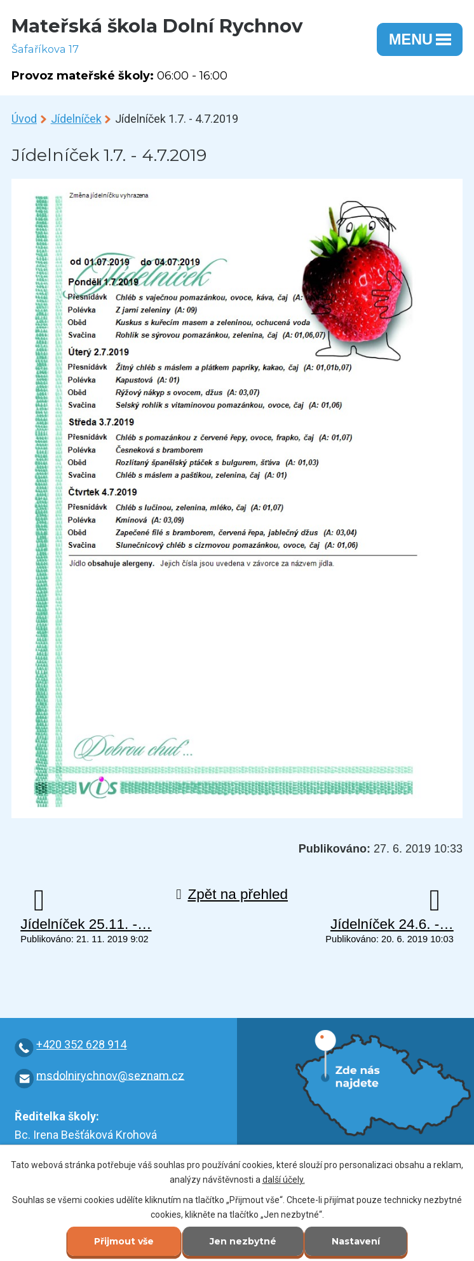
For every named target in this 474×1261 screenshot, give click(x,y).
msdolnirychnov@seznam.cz (110, 1075)
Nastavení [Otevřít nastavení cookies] (356, 1241)
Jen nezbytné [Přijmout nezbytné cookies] (243, 1241)
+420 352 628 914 (81, 1044)
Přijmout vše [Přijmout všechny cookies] (124, 1241)
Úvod (24, 118)
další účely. (283, 1179)
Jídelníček (76, 118)
